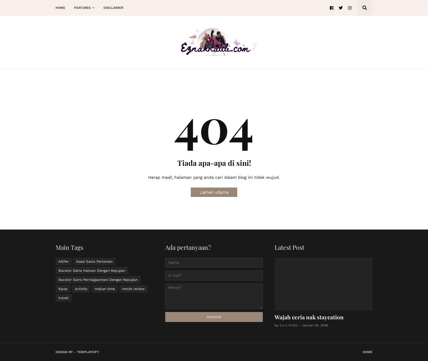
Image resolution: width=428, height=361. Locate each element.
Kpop (63, 289)
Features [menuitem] (82, 8)
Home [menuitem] (60, 8)
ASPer (63, 261)
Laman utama (214, 192)
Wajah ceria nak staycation (309, 317)
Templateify (88, 352)
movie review (133, 289)
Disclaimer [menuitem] (113, 8)
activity (81, 289)
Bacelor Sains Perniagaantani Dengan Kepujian (98, 280)
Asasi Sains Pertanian (94, 261)
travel (63, 298)
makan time (105, 289)
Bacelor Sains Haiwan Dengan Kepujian (91, 271)
